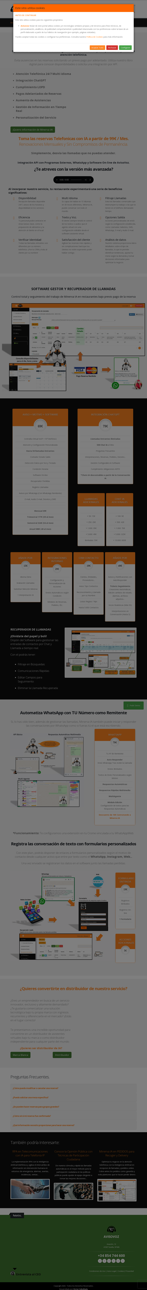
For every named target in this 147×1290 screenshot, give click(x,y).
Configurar (125, 47)
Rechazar (112, 47)
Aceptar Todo (97, 47)
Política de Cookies (94, 37)
